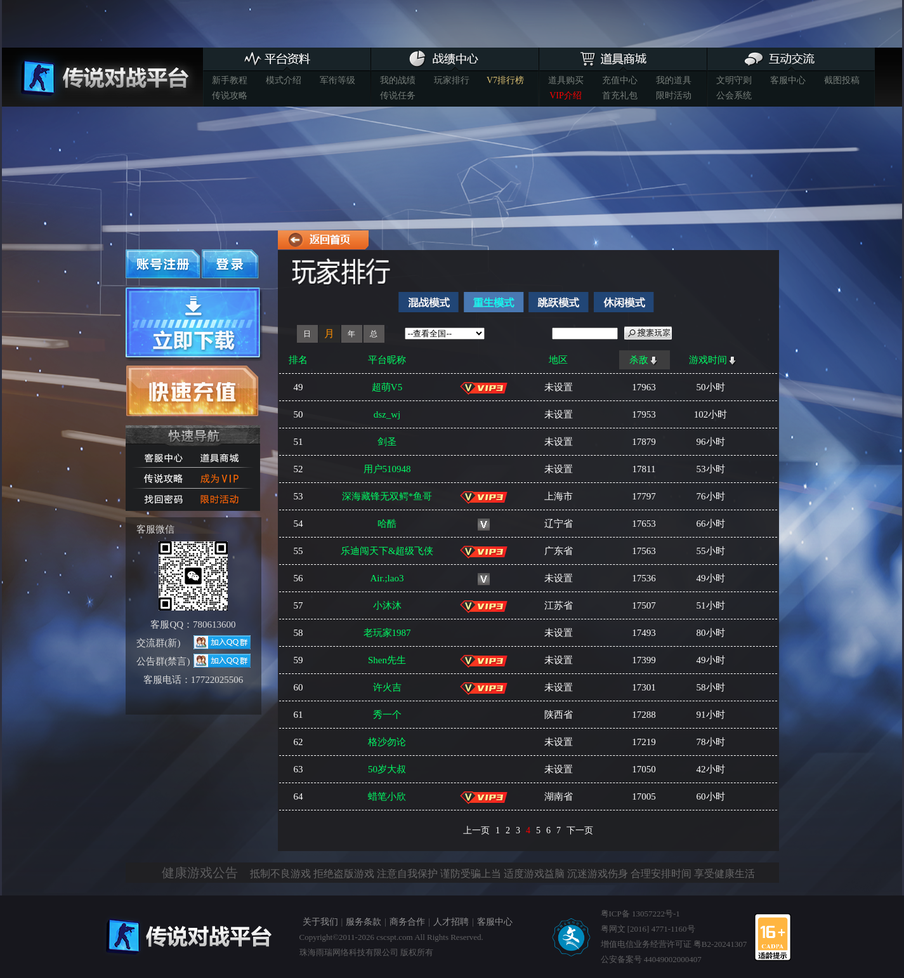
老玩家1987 (387, 633)
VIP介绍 (565, 95)
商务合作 (407, 922)
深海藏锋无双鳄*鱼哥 (387, 496)
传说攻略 (229, 95)
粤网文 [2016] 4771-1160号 (648, 929)
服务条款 (363, 922)
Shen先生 (387, 660)
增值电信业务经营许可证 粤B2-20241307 (674, 944)
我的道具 (673, 80)
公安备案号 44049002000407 (651, 959)
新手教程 (229, 80)
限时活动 (673, 95)
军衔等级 (337, 80)
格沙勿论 (387, 742)
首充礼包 (620, 95)
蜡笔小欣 (387, 796)
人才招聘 (451, 922)
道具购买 (566, 80)
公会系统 (734, 95)
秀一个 (387, 715)
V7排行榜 (505, 80)
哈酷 (386, 524)
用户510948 (387, 469)
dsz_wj (387, 414)
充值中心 (620, 80)
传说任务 (398, 95)
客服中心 (788, 80)
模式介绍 (283, 80)
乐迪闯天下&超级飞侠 (387, 551)
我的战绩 (398, 80)
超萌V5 (387, 387)
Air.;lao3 (387, 578)
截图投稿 (842, 80)
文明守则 (734, 80)
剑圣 (386, 442)
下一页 (580, 830)
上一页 (476, 830)
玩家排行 (451, 80)
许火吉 (387, 687)
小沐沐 (387, 605)
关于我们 (320, 922)
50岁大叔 (387, 769)
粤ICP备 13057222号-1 (640, 913)
